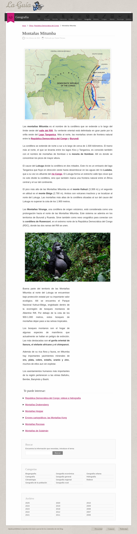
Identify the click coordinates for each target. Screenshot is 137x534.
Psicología (120, 17)
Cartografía (30, 477)
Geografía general (63, 477)
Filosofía (71, 17)
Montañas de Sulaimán (36, 431)
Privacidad (98, 529)
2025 (27, 503)
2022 (27, 512)
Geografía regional (64, 480)
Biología (47, 17)
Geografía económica (65, 474)
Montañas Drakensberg (37, 404)
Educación (63, 17)
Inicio (24, 26)
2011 (58, 515)
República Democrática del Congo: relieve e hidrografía (53, 398)
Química (128, 17)
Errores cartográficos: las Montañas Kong (46, 417)
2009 (89, 506)
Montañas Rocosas (35, 424)
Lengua (104, 17)
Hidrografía (91, 477)
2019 (58, 506)
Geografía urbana (94, 474)
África (31, 26)
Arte (39, 17)
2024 (27, 506)
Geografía (88, 17)
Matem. (112, 17)
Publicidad (124, 529)
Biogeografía (30, 474)
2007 (89, 512)
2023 (27, 509)
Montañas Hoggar (34, 411)
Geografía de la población (36, 483)
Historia (96, 17)
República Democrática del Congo (46, 26)
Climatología (30, 480)
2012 (58, 512)
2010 (89, 503)
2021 (27, 515)
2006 (89, 515)
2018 (58, 509)
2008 (89, 509)
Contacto (111, 529)
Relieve (90, 480)
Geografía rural (62, 483)
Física (80, 17)
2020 (58, 503)
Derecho (55, 17)
